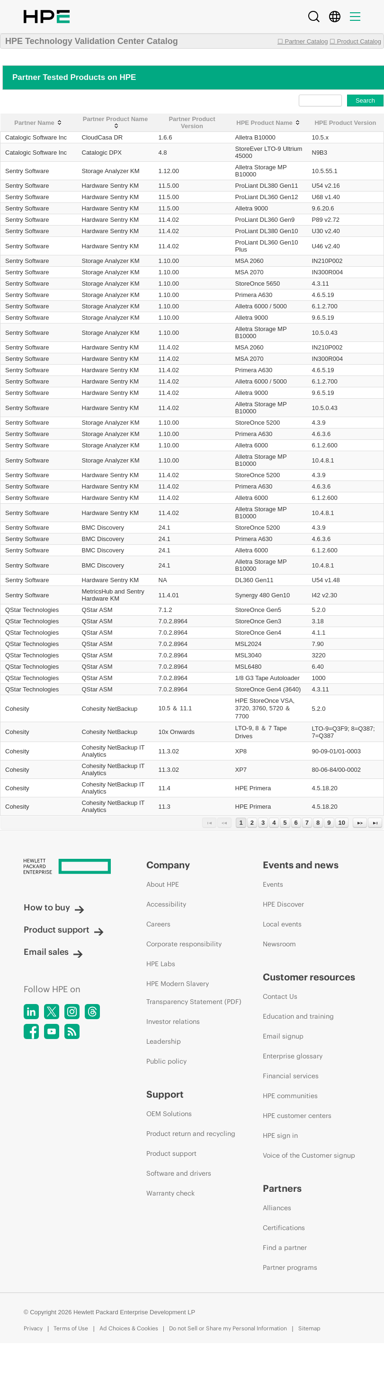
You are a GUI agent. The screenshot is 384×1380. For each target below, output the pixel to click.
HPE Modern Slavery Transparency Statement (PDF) (193, 992)
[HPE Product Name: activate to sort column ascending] (269, 123)
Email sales (53, 951)
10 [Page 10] (342, 822)
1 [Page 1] (240, 822)
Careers (158, 924)
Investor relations (173, 1021)
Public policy (166, 1061)
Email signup (283, 1036)
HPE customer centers (297, 1115)
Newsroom (279, 944)
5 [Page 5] (284, 822)
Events (273, 884)
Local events (282, 924)
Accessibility (166, 904)
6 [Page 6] (296, 822)
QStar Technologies (32, 609)
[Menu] (355, 16)
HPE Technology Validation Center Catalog (91, 41)
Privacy (33, 1328)
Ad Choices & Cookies (128, 1328)
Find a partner (285, 1247)
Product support (64, 929)
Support (165, 1094)
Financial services (291, 1076)
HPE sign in (280, 1135)
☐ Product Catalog (355, 41)
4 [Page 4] (274, 822)
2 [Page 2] (252, 822)
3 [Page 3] (263, 822)
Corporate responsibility (184, 944)
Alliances (277, 1208)
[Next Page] (360, 823)
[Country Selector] (334, 16)
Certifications (284, 1227)
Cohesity (17, 708)
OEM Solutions (169, 1113)
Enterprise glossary (292, 1056)
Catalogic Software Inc (36, 137)
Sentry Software (27, 171)
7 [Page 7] (307, 822)
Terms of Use (71, 1328)
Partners (282, 1188)
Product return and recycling (190, 1133)
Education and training (298, 1016)
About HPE (162, 884)
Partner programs (290, 1267)
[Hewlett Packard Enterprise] (67, 867)
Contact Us (280, 996)
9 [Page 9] (328, 822)
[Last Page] (375, 823)
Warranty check (170, 1193)
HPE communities (290, 1096)
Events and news (301, 865)
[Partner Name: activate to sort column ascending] (38, 123)
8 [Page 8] (318, 822)
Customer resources (309, 977)
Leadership (163, 1041)
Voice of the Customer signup (309, 1155)
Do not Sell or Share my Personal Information (228, 1328)
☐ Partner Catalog (302, 41)
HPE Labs (160, 964)
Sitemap (309, 1328)
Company (168, 865)
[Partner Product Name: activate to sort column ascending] (115, 123)
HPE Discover (283, 904)
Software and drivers (178, 1173)
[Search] (314, 16)
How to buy (54, 907)
